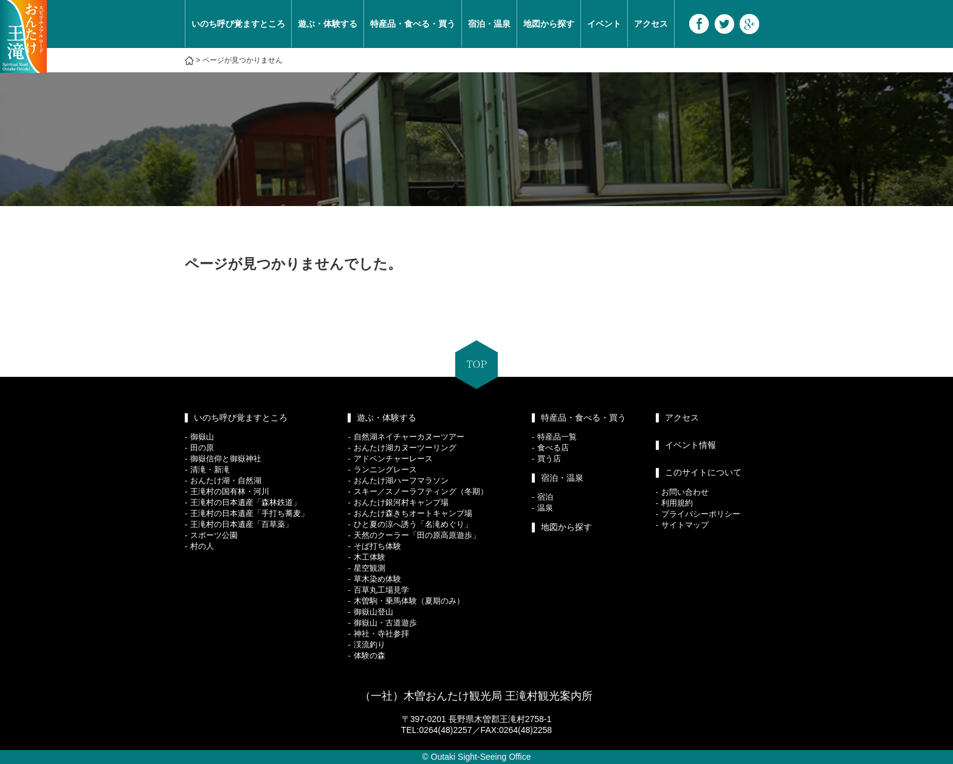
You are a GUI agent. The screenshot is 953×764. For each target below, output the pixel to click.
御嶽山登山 (373, 611)
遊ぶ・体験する (327, 24)
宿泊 (545, 496)
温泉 (545, 507)
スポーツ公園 (214, 535)
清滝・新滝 (210, 469)
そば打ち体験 (377, 546)
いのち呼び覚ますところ (238, 24)
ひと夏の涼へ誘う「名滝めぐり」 (413, 524)
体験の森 (369, 655)
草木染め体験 (377, 578)
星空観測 (369, 568)
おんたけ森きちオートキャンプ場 (413, 513)
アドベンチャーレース (393, 458)
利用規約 (677, 503)
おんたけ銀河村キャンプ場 (401, 502)
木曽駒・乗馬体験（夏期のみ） (409, 600)
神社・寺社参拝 (381, 633)
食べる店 (553, 447)
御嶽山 (202, 436)
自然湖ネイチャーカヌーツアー (409, 436)
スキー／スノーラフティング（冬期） (421, 491)
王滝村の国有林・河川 (229, 491)
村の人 (202, 546)
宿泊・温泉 (489, 24)
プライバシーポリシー (700, 513)
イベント (604, 24)
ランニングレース (385, 469)
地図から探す (548, 24)
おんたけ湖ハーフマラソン (401, 480)
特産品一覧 (557, 436)
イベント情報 (690, 445)
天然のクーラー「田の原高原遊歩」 (417, 535)
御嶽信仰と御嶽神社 (225, 458)
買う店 (549, 458)
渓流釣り (369, 644)
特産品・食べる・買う (412, 24)
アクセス (651, 24)
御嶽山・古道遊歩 (385, 622)
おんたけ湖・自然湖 (225, 480)
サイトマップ (685, 524)
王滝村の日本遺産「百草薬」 (241, 524)
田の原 (202, 447)
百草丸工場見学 (381, 589)
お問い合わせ (685, 492)
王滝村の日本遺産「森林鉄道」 (245, 502)
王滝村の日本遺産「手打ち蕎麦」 (249, 513)
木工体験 (369, 557)
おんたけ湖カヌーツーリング (405, 447)
